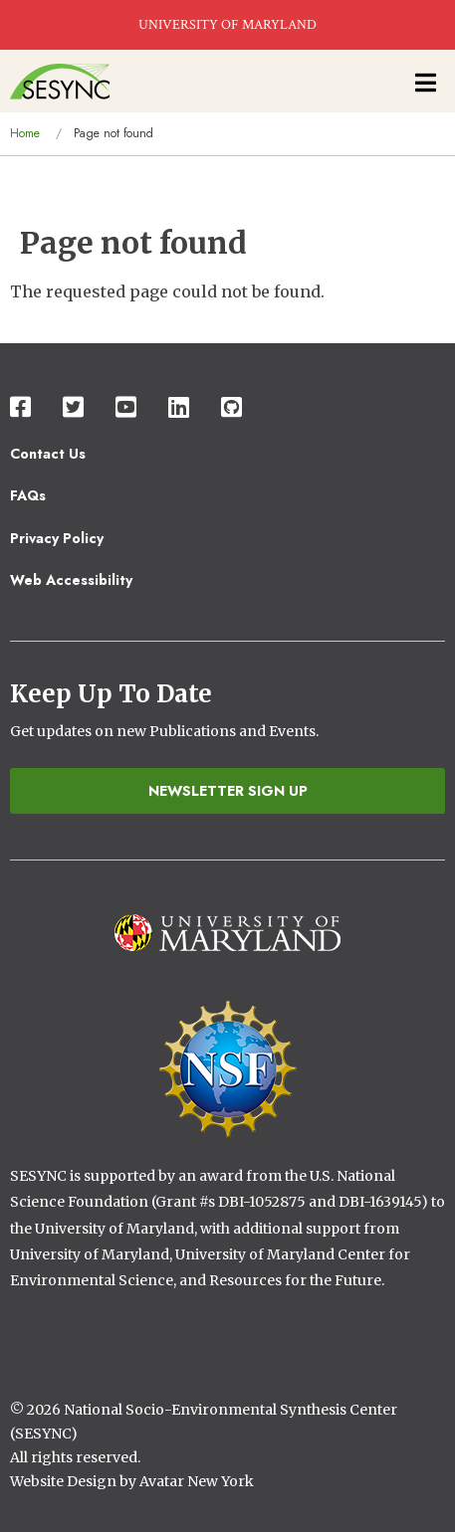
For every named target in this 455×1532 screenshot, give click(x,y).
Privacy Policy (57, 538)
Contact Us (48, 454)
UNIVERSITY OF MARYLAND (227, 25)
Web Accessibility (71, 580)
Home (25, 133)
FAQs (28, 495)
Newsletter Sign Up (228, 791)
